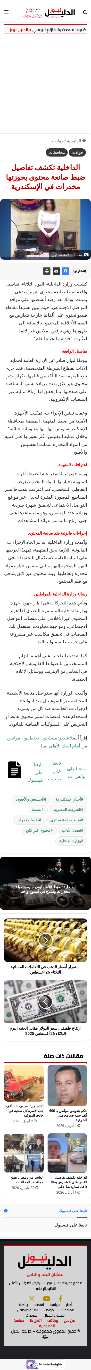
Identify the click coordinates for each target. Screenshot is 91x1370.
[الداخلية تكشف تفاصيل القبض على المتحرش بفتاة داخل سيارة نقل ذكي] (67, 1153)
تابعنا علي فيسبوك (35, 772)
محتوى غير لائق (38, 830)
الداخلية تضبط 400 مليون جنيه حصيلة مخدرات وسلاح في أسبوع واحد (45, 889)
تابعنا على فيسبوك (70, 1224)
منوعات (32, 1315)
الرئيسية (76, 140)
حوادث (58, 140)
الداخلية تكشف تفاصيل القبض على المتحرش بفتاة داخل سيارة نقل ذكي (68, 1182)
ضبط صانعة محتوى (65, 820)
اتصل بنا (35, 1320)
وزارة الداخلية (70, 841)
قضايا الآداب (71, 830)
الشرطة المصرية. (67, 809)
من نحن (69, 1320)
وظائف (52, 1320)
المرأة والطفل (27, 1309)
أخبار (69, 1304)
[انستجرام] (31, 1298)
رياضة (23, 1304)
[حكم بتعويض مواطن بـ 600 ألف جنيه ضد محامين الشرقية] (67, 1085)
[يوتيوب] (46, 1298)
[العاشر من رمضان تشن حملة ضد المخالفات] (24, 1153)
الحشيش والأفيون (30, 799)
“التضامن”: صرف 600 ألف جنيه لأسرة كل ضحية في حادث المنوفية (24, 1110)
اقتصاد (39, 1304)
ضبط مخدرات (28, 820)
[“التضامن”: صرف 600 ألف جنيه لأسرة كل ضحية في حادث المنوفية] (24, 1083)
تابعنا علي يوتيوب (54, 771)
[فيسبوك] (61, 1298)
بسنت (36, 809)
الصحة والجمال (54, 1315)
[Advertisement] (45, 82)
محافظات (57, 152)
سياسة (55, 1304)
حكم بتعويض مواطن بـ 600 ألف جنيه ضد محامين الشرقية (68, 1115)
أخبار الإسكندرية (68, 799)
